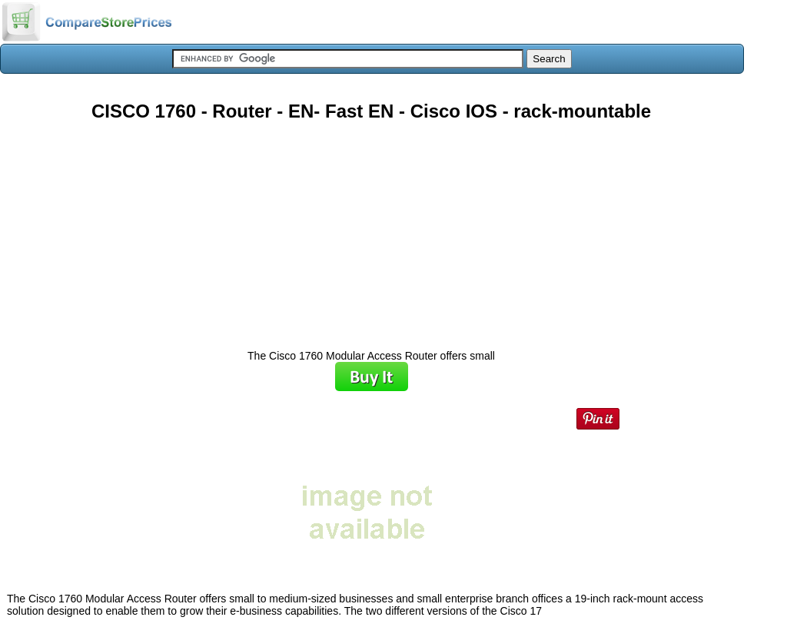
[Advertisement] (371, 229)
